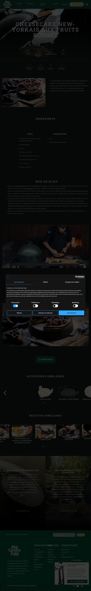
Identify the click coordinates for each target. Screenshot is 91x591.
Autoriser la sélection (45, 313)
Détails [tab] (45, 282)
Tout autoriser (71, 313)
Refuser (19, 313)
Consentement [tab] (19, 282)
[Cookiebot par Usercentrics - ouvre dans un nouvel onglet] (76, 277)
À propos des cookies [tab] (72, 282)
